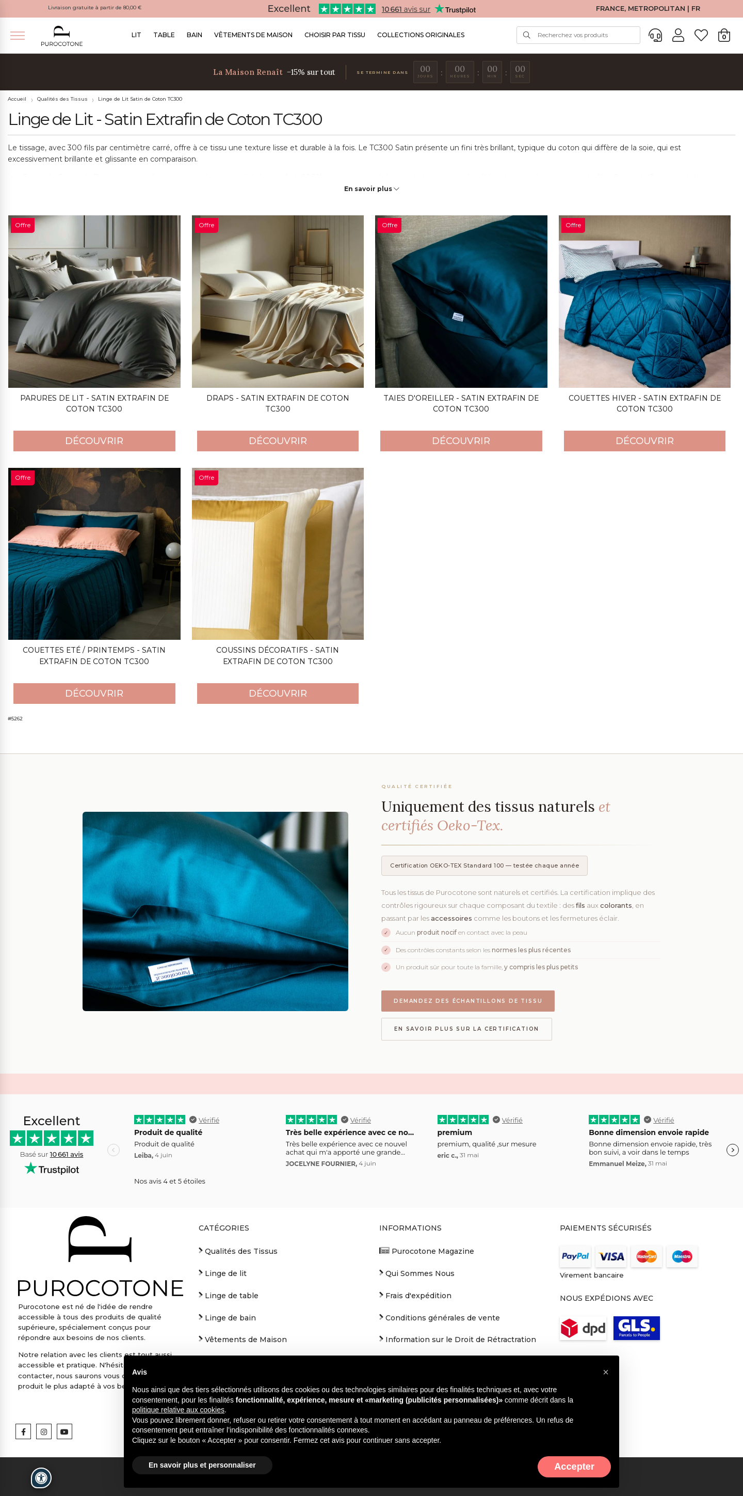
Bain (194, 35)
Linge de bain (227, 1317)
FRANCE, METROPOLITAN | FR (648, 8)
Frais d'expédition (415, 1295)
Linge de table (229, 1295)
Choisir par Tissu (334, 35)
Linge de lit (223, 1273)
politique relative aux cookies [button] (178, 1410)
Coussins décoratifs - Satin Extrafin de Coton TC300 (277, 655)
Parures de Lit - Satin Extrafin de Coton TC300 (94, 403)
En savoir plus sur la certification (466, 1029)
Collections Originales (420, 35)
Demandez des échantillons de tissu (468, 1001)
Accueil (17, 99)
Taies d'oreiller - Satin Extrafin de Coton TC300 (461, 403)
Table (164, 35)
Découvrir (94, 441)
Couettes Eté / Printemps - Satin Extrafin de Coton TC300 (94, 655)
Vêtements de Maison (253, 35)
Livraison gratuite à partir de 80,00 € (95, 7)
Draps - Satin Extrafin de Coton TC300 (277, 403)
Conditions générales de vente (439, 1317)
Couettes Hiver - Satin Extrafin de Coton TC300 (645, 403)
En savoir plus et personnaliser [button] (202, 1465)
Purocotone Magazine (426, 1251)
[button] (605, 1372)
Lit (136, 35)
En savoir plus (371, 189)
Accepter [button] (574, 1466)
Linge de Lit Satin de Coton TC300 (140, 99)
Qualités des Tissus (62, 99)
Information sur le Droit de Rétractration (457, 1339)
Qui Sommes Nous (417, 1273)
